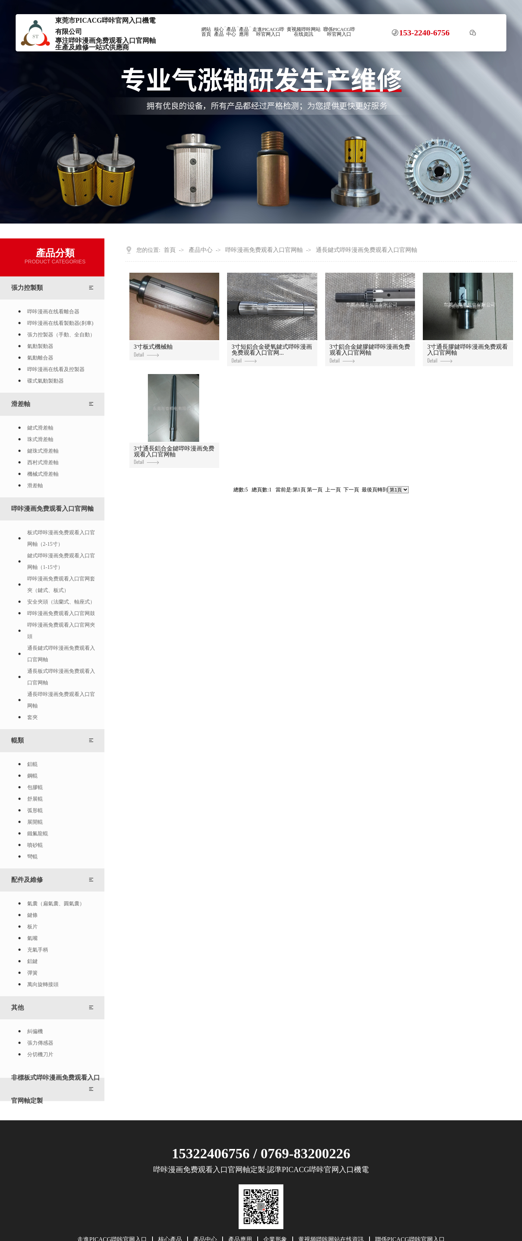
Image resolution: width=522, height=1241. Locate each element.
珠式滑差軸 (40, 439)
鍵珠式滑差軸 (43, 451)
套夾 (32, 717)
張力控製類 (27, 287)
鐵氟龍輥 (37, 833)
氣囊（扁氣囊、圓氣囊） (56, 903)
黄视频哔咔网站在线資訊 (304, 32)
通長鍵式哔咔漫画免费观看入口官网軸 (61, 653)
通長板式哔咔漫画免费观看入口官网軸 (61, 677)
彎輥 (32, 856)
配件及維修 (27, 879)
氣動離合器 (40, 358)
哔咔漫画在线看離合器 (53, 311)
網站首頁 (206, 32)
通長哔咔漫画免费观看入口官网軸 (61, 700)
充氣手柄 (37, 950)
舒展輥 (35, 799)
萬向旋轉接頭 (43, 984)
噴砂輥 (35, 845)
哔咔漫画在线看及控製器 (56, 369)
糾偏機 (35, 1031)
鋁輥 (32, 764)
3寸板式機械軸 (153, 350)
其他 (17, 1007)
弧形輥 (35, 810)
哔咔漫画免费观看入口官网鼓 (61, 613)
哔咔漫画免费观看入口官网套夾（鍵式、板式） (61, 584)
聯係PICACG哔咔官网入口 (339, 32)
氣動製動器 (40, 346)
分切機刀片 (40, 1054)
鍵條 (32, 915)
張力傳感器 (40, 1043)
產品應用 (244, 32)
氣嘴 (32, 938)
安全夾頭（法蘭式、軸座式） (61, 602)
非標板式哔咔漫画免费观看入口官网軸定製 (55, 1089)
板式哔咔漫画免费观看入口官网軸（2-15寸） (61, 538)
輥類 (17, 740)
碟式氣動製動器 (45, 381)
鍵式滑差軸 (40, 428)
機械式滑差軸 (43, 474)
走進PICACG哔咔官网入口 (268, 32)
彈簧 (32, 973)
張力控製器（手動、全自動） (61, 335)
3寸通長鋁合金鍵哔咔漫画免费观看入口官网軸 (174, 455)
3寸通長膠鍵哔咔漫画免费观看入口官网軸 (467, 353)
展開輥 (35, 822)
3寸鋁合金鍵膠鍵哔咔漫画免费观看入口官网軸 (370, 353)
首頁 (170, 250)
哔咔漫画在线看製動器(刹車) (60, 323)
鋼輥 (32, 776)
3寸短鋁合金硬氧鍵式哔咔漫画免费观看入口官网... (272, 353)
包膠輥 (35, 787)
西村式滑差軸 (43, 462)
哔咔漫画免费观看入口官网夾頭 (61, 630)
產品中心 (231, 32)
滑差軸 (20, 404)
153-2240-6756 (424, 33)
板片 (32, 927)
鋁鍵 (32, 961)
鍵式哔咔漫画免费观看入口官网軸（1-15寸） (61, 561)
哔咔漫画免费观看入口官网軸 (52, 508)
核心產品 (219, 32)
